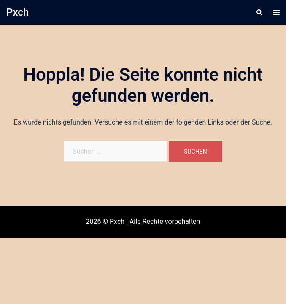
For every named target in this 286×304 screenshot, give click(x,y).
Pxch (17, 12)
